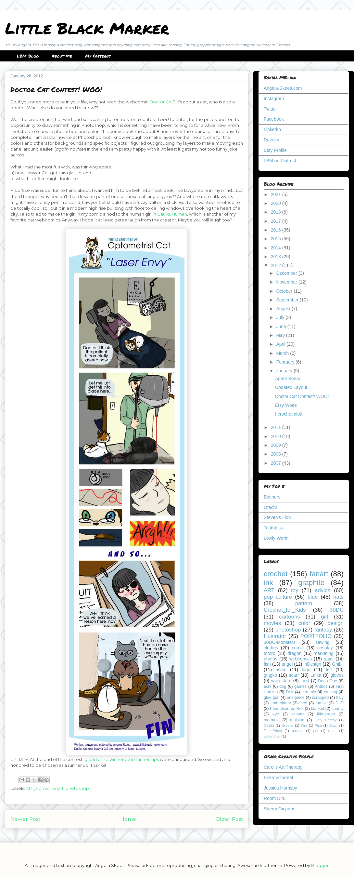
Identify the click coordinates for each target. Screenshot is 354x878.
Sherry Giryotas (279, 808)
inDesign (312, 664)
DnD (339, 703)
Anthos (321, 686)
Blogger (320, 865)
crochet (275, 574)
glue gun (271, 697)
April (281, 344)
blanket (317, 708)
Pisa (318, 725)
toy (294, 590)
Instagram (274, 98)
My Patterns (97, 56)
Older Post (229, 819)
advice (323, 590)
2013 (276, 256)
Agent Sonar (287, 378)
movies (272, 623)
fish (267, 664)
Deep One (327, 681)
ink (268, 583)
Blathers (272, 496)
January (285, 370)
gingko (270, 675)
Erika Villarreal (278, 777)
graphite (311, 583)
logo (306, 669)
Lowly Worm (276, 538)
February (286, 362)
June (281, 326)
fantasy (323, 630)
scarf (293, 675)
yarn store (281, 680)
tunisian (297, 720)
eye (275, 714)
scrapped (320, 697)
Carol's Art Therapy (283, 767)
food (304, 680)
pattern (303, 603)
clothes (271, 647)
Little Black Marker (87, 28)
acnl (267, 686)
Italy (340, 697)
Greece (288, 725)
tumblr (321, 703)
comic (42, 788)
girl (324, 617)
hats (338, 597)
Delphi (269, 725)
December (287, 273)
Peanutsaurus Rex (287, 708)
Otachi (270, 507)
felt (329, 669)
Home (128, 819)
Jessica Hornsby (280, 788)
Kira (304, 725)
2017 (276, 221)
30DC (337, 610)
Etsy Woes (286, 405)
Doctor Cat (161, 101)
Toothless (273, 527)
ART (30, 788)
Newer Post (25, 819)
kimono (298, 714)
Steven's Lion (277, 517)
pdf (315, 731)
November (287, 282)
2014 (276, 247)
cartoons (289, 617)
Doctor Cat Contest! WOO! (302, 396)
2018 (276, 212)
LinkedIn (272, 129)
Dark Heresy (325, 720)
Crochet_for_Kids (285, 610)
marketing (324, 653)
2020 (276, 203)
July (280, 317)
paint (329, 658)
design (336, 623)
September (287, 299)
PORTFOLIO (316, 636)
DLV (290, 692)
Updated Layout (291, 387)
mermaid (272, 720)
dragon (294, 653)
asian (280, 669)
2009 (276, 445)
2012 (276, 265)
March (283, 353)
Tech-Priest (273, 731)
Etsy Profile (275, 150)
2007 (276, 463)
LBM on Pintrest (280, 160)
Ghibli (338, 664)
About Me (62, 56)
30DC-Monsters (280, 642)
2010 (276, 436)
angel (287, 664)
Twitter (270, 109)
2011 (276, 427)
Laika (315, 675)
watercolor (272, 736)
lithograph (326, 714)
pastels (297, 731)
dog (282, 686)
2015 (276, 238)
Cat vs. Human (172, 214)
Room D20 (274, 798)
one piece (296, 697)
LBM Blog (28, 56)
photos (270, 658)
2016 (276, 230)
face (303, 703)
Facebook (274, 119)
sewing (322, 642)
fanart (57, 788)
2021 (276, 194)
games (300, 686)
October (285, 291)
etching (330, 692)
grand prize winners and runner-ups (121, 759)
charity (338, 708)
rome (332, 731)
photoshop (77, 788)
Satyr (333, 725)
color (304, 623)
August (283, 308)
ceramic (308, 692)
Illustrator (275, 636)
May (281, 335)
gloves (337, 675)
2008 (276, 454)
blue (313, 597)
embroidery (281, 703)
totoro (269, 653)
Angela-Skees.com (283, 88)
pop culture (278, 597)
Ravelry (271, 139)
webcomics (300, 658)
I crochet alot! (288, 414)
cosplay (325, 647)
